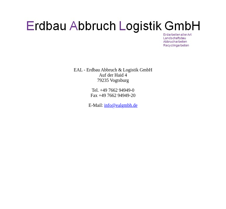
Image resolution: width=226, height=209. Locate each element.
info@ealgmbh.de (121, 105)
